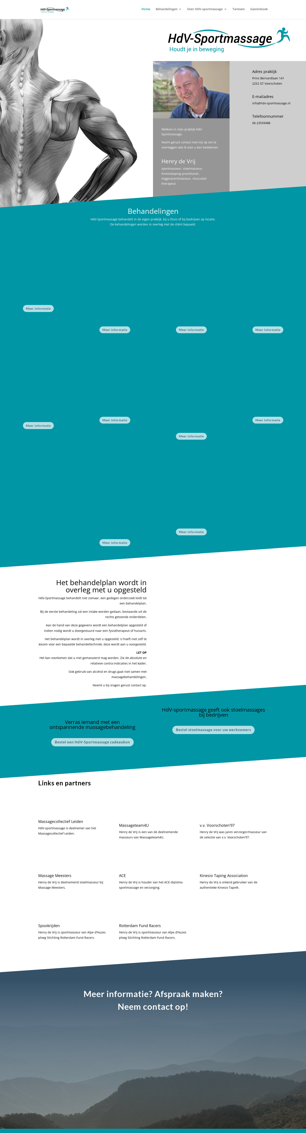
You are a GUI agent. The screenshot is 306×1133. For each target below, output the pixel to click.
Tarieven (238, 10)
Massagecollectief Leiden (60, 821)
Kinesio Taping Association (224, 875)
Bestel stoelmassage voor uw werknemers (213, 729)
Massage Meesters (54, 875)
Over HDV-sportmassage (205, 10)
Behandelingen (166, 10)
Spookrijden (49, 925)
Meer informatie (38, 308)
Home (146, 10)
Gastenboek (259, 10)
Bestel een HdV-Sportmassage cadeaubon (92, 742)
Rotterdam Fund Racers (140, 925)
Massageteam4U (134, 825)
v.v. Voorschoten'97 (217, 825)
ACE (122, 875)
